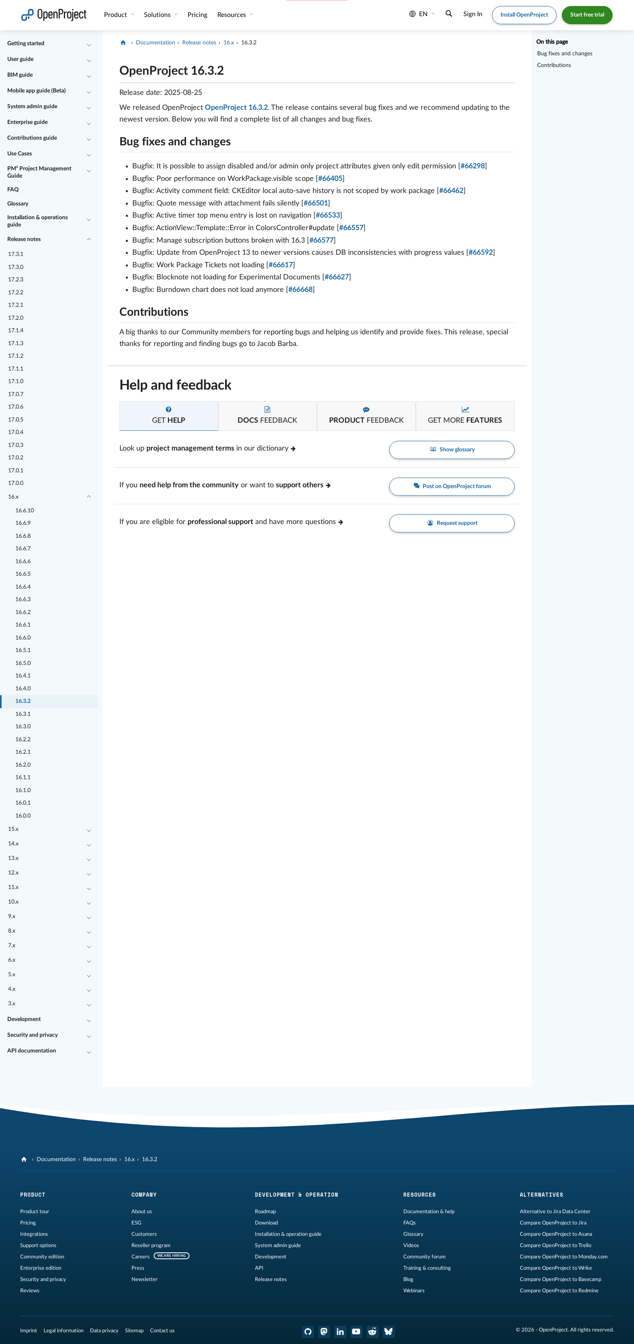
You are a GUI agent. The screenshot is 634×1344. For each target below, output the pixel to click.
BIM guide (20, 75)
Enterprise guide (27, 122)
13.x (13, 858)
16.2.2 (23, 739)
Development (24, 1019)
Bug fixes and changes (564, 54)
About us (141, 1211)
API (259, 1268)
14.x (13, 844)
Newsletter (144, 1279)
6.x (11, 960)
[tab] (168, 416)
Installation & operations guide (37, 221)
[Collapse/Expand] (89, 44)
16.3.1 (23, 714)
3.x (11, 1003)
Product (116, 15)
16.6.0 (23, 638)
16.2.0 (23, 765)
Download (266, 1222)
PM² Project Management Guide (39, 172)
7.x (11, 945)
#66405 (330, 178)
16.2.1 (23, 752)
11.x (13, 887)
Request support (452, 523)
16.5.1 (23, 650)
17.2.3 (15, 280)
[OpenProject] (124, 43)
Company (144, 1195)
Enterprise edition (40, 1268)
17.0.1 (15, 471)
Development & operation (296, 1195)
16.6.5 (23, 574)
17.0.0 (15, 483)
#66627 (337, 277)
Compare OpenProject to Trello (555, 1245)
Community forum (424, 1256)
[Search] (449, 14)
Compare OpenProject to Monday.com (564, 1256)
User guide (20, 59)
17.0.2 (15, 458)
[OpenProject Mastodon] (324, 1332)
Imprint (28, 1330)
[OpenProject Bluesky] (389, 1332)
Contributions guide (32, 138)
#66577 (321, 240)
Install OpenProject (524, 15)
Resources (232, 15)
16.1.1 (23, 777)
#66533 (328, 215)
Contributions (554, 65)
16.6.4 (23, 587)
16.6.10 (24, 511)
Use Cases (19, 154)
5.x (11, 974)
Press (137, 1268)
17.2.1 (15, 305)
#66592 (481, 252)
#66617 (281, 265)
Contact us (162, 1330)
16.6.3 (23, 599)
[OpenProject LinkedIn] (340, 1332)
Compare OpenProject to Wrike (556, 1268)
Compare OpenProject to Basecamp (560, 1279)
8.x (11, 931)
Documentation (155, 43)
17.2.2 (15, 293)
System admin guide (32, 106)
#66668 (300, 290)
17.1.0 (15, 381)
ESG (136, 1222)
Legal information (63, 1330)
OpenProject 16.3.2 (236, 107)
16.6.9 (23, 523)
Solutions (158, 15)
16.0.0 (23, 816)
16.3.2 (23, 701)
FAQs (409, 1222)
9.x (11, 916)
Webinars (414, 1290)
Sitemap (134, 1330)
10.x (13, 902)
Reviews (30, 1290)
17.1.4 (15, 330)
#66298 (473, 166)
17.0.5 (15, 420)
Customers (144, 1234)
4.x (11, 989)
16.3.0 (23, 727)
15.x (13, 829)
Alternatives (541, 1195)
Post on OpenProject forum (452, 486)
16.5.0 (23, 663)
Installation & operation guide (288, 1234)
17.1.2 (15, 356)
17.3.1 (15, 254)
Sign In (472, 14)
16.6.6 (23, 561)
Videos (411, 1245)
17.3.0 (15, 267)
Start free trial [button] (587, 15)
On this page (552, 42)
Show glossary (452, 450)
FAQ (13, 190)
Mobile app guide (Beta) (36, 91)
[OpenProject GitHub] (308, 1332)
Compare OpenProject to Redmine (559, 1290)
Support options (38, 1245)
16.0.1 (23, 803)
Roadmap (265, 1211)
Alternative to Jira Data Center (555, 1211)
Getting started (25, 43)
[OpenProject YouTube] (356, 1332)
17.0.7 (15, 394)
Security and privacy (32, 1035)
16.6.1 (23, 625)
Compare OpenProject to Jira (553, 1222)
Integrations (34, 1234)
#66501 (316, 203)
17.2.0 (15, 318)
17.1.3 (15, 343)
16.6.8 (23, 536)
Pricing (197, 15)
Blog (408, 1279)
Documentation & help (429, 1211)
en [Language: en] (418, 14)
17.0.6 (15, 407)
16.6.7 (23, 548)
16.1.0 (23, 790)
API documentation (31, 1051)
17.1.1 (15, 369)
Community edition (42, 1256)
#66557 (351, 228)
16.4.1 (23, 676)
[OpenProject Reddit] (373, 1332)
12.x (13, 873)
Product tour (34, 1211)
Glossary (17, 204)
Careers (140, 1256)
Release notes (24, 239)
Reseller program (151, 1245)
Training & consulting (427, 1268)
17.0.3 (15, 445)
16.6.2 (23, 612)
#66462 (451, 191)
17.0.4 (15, 432)
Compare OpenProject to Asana (556, 1234)
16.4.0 (23, 689)
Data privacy (104, 1330)
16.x (13, 497)
